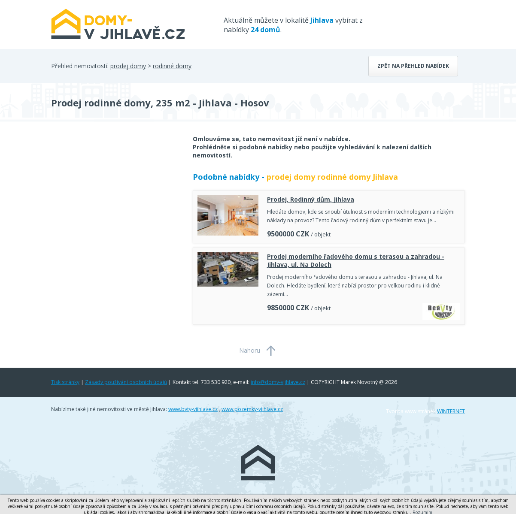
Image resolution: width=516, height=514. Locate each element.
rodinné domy (172, 66)
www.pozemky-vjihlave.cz (252, 409)
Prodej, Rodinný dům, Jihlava (310, 199)
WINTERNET (451, 411)
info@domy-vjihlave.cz (278, 382)
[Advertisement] (115, 203)
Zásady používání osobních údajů (126, 382)
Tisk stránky (65, 382)
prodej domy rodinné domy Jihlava (332, 177)
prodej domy (128, 66)
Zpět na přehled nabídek (413, 66)
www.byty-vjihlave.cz (193, 409)
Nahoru (249, 350)
